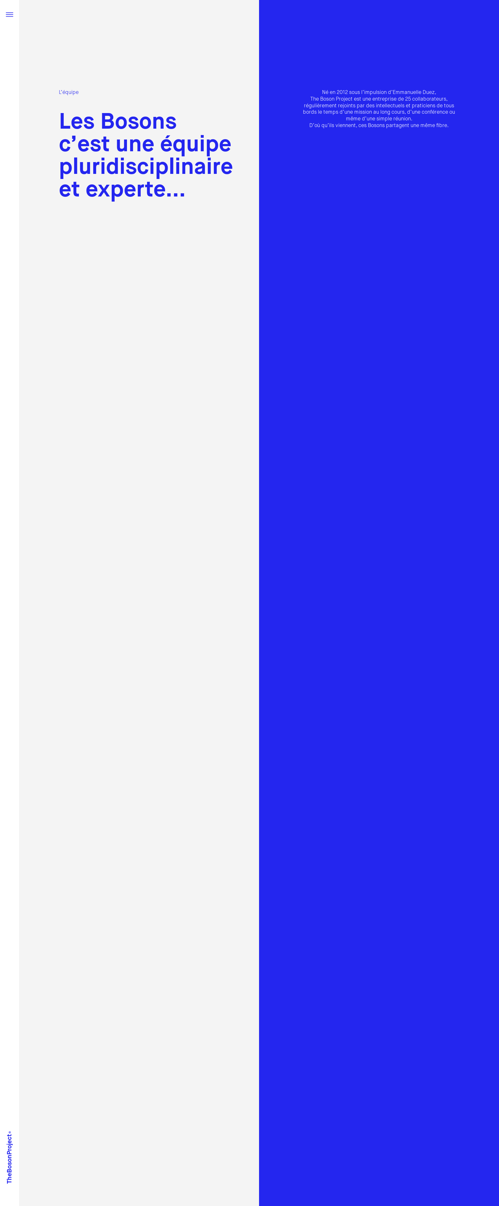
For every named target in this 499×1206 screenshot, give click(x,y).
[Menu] (9, 15)
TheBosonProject (9, 1155)
